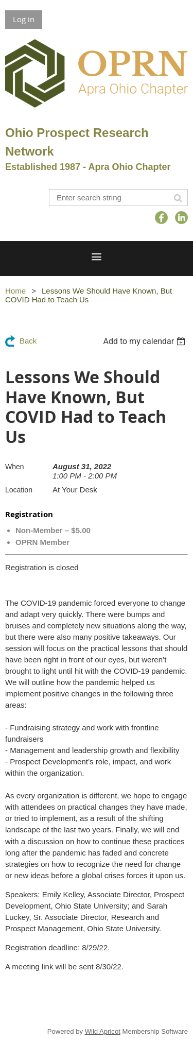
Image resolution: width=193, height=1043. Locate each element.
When (14, 467)
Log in (23, 19)
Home (15, 290)
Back (28, 340)
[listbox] (145, 341)
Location (18, 490)
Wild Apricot (102, 1031)
